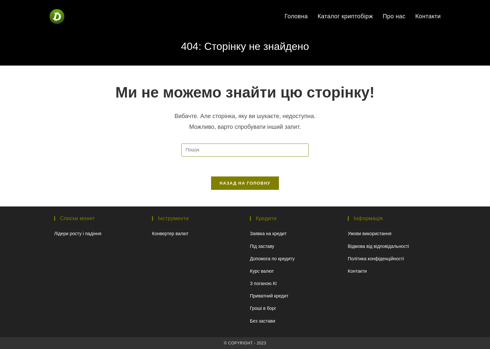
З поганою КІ (263, 283)
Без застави (262, 321)
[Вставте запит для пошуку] (245, 150)
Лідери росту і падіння (77, 233)
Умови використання (369, 233)
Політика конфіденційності (376, 258)
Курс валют (262, 271)
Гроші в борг (263, 308)
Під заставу (262, 246)
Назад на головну (245, 183)
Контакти (357, 271)
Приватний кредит (269, 295)
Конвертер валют (170, 233)
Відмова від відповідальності (378, 246)
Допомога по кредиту (272, 258)
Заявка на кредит (268, 233)
